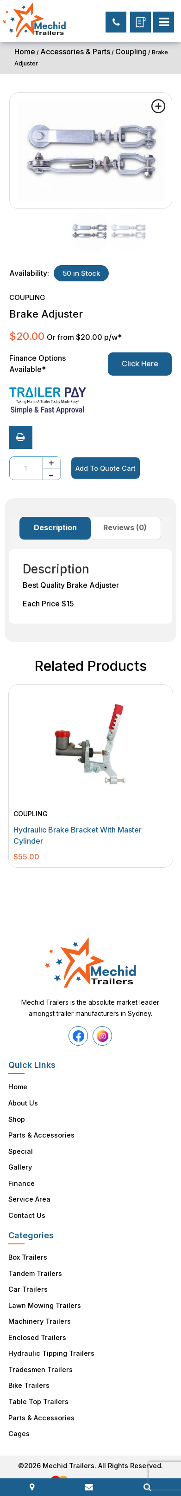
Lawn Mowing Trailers (44, 1297)
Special (20, 1148)
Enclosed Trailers (36, 1327)
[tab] (55, 528)
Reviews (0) (125, 527)
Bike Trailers (28, 1373)
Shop (16, 1117)
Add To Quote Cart (105, 468)
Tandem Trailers (34, 1266)
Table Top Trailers (38, 1388)
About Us (22, 1102)
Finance (21, 1179)
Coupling (131, 51)
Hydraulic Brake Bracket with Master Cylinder (77, 835)
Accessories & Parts (75, 51)
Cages (18, 1419)
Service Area (28, 1194)
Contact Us (26, 1209)
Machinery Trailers (38, 1312)
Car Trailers (27, 1281)
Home (24, 51)
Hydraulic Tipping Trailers (50, 1342)
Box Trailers (27, 1251)
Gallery (19, 1163)
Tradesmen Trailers (39, 1358)
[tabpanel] (91, 776)
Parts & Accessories (40, 1133)
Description (55, 527)
